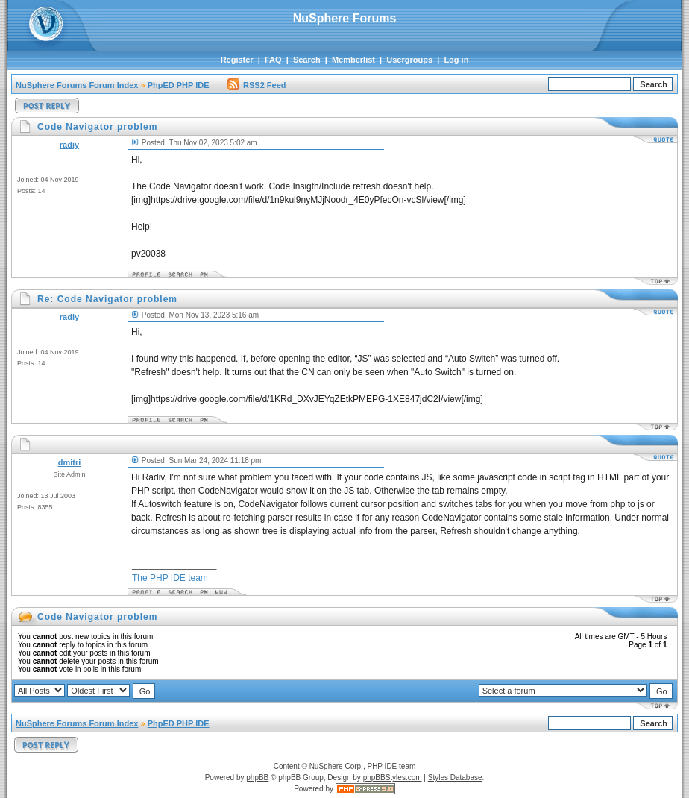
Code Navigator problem (97, 617)
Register (237, 59)
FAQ (273, 59)
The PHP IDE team (170, 578)
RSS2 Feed (256, 85)
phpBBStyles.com (392, 777)
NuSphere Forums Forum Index (77, 85)
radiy (69, 144)
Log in (456, 59)
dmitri (69, 462)
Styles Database (455, 777)
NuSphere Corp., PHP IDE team (362, 766)
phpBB (257, 777)
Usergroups (409, 59)
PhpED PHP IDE (179, 85)
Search (307, 59)
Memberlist (353, 59)
